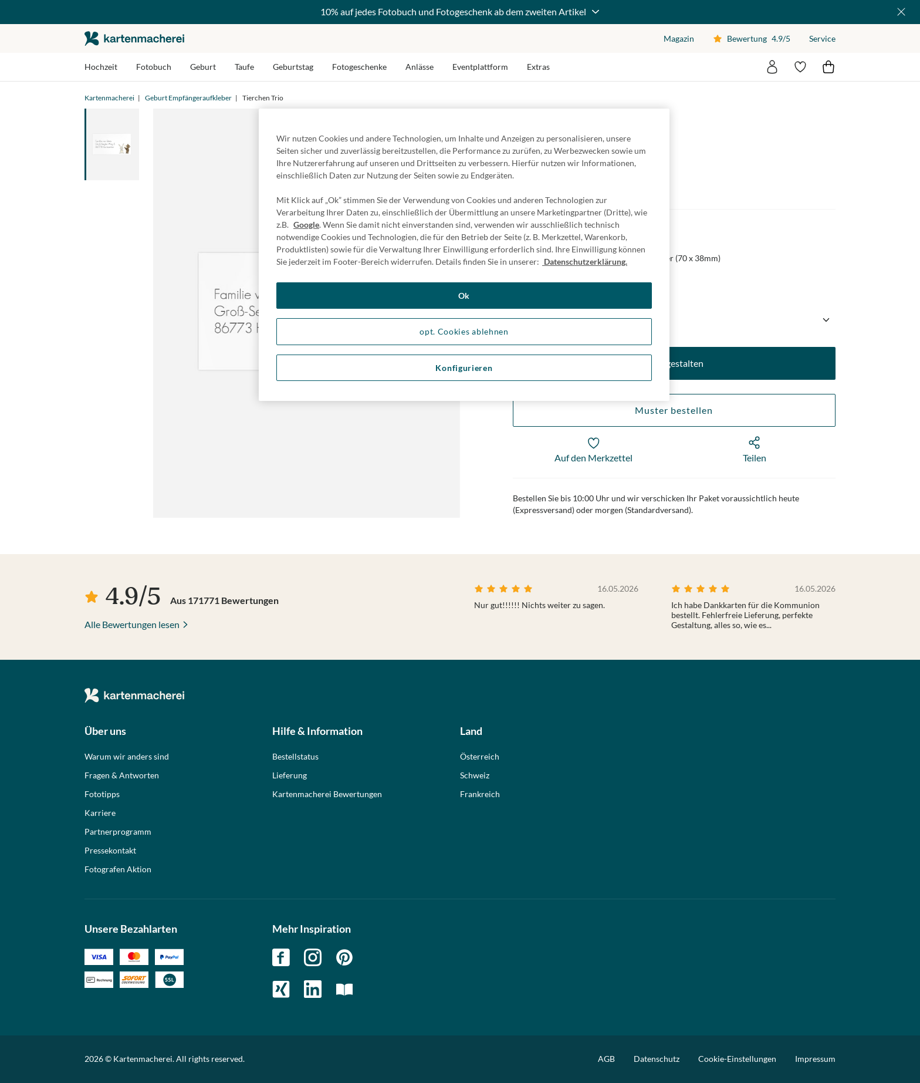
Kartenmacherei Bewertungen (327, 794)
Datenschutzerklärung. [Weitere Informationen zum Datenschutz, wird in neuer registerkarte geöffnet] (584, 261)
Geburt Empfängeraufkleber (188, 97)
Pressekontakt (110, 850)
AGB (606, 1059)
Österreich (479, 756)
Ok (464, 296)
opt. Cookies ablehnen (464, 331)
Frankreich (480, 794)
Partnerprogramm (117, 831)
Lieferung (289, 775)
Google (306, 225)
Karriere (100, 813)
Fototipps (102, 794)
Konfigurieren (463, 368)
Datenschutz (656, 1059)
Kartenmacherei (109, 97)
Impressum (815, 1059)
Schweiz (474, 775)
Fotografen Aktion (117, 869)
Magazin (679, 38)
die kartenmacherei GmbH (134, 38)
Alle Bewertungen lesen (132, 624)
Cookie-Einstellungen (737, 1059)
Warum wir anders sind (126, 756)
